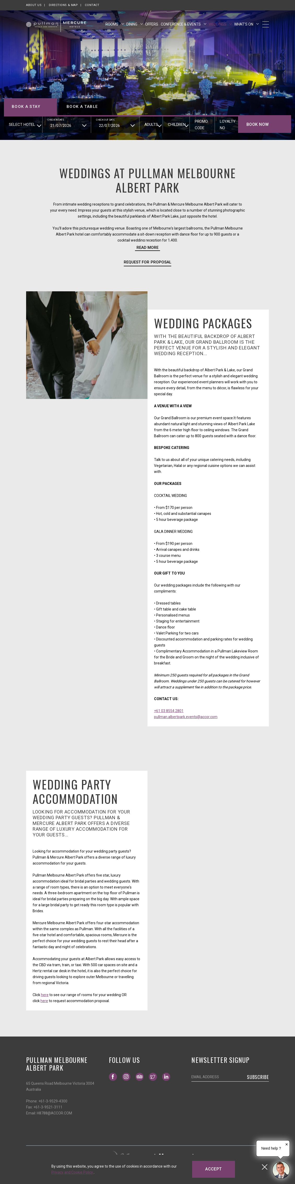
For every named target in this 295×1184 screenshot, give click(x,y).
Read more (147, 247)
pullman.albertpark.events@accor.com (185, 717)
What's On (244, 24)
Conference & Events (181, 24)
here (45, 995)
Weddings (218, 24)
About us (34, 5)
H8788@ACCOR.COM (54, 1113)
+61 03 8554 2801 (169, 711)
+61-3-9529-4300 (52, 1101)
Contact (92, 5)
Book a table (82, 106)
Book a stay (26, 106)
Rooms (112, 24)
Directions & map (63, 5)
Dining (132, 24)
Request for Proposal (147, 262)
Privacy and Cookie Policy (72, 1172)
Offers (151, 24)
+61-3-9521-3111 (47, 1107)
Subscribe (258, 1077)
